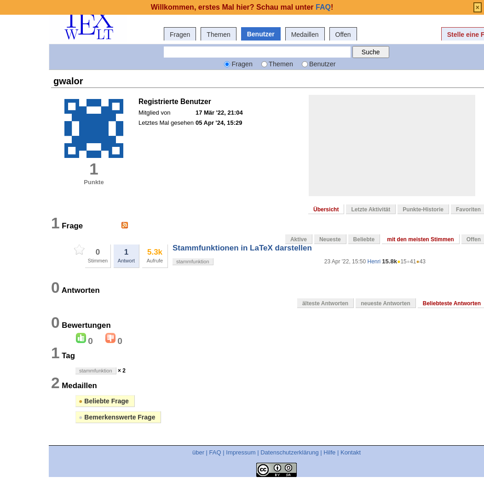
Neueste (330, 239)
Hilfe (329, 452)
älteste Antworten (325, 303)
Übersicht (326, 209)
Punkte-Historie (423, 209)
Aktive (298, 239)
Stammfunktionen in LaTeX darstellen (242, 248)
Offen (343, 34)
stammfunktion (192, 261)
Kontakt (350, 452)
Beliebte (364, 239)
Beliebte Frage (104, 401)
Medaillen (305, 34)
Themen (218, 34)
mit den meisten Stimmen (420, 239)
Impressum (240, 452)
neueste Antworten (385, 303)
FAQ (215, 452)
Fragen (180, 34)
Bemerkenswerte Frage (117, 417)
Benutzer (261, 34)
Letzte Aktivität (370, 209)
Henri (373, 261)
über (198, 452)
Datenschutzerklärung (289, 452)
